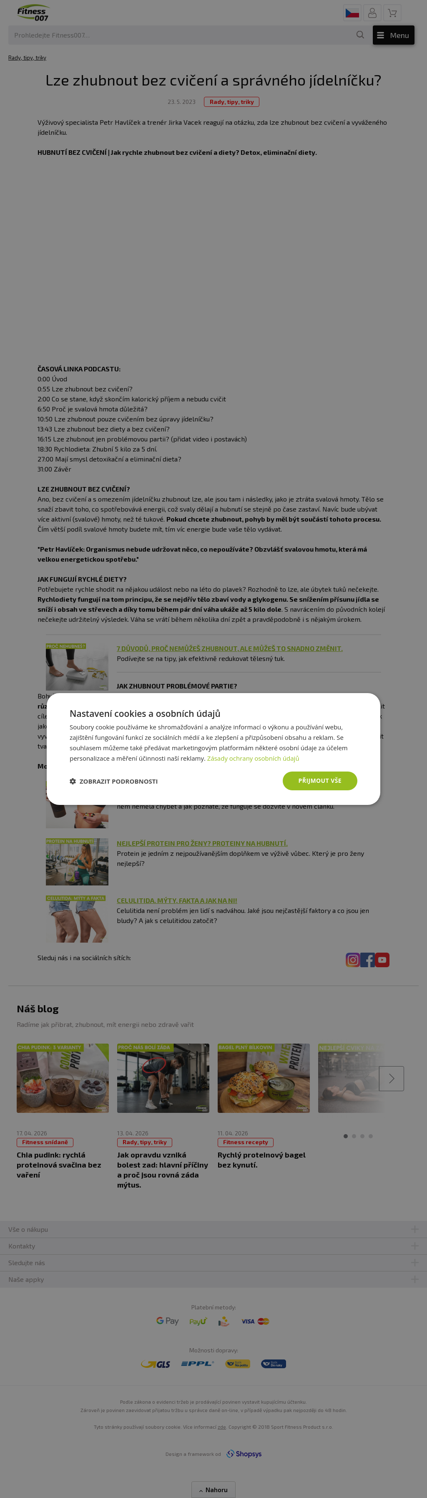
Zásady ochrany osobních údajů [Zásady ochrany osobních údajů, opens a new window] (253, 758)
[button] (114, 781)
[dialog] (213, 749)
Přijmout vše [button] (320, 780)
